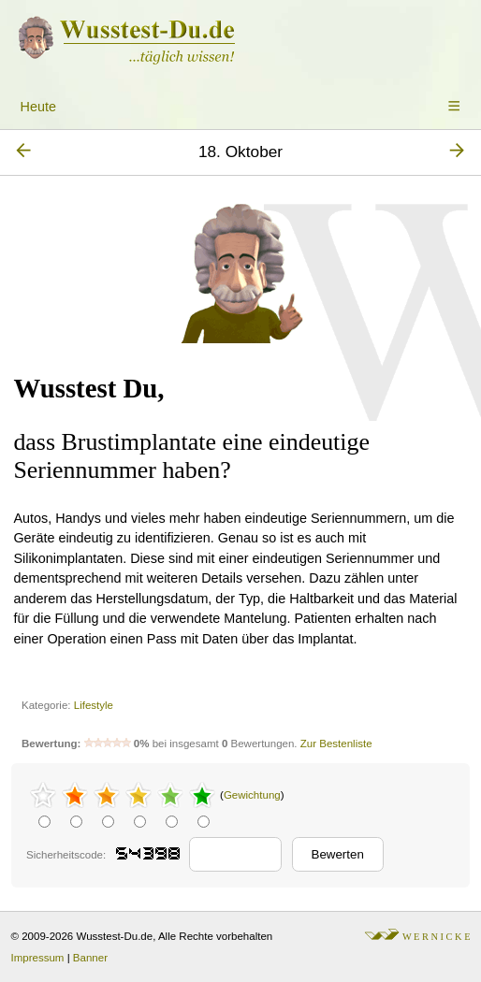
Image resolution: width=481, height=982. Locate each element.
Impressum (38, 957)
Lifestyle (93, 705)
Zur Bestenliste (336, 743)
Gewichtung (252, 795)
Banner (90, 957)
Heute (38, 106)
